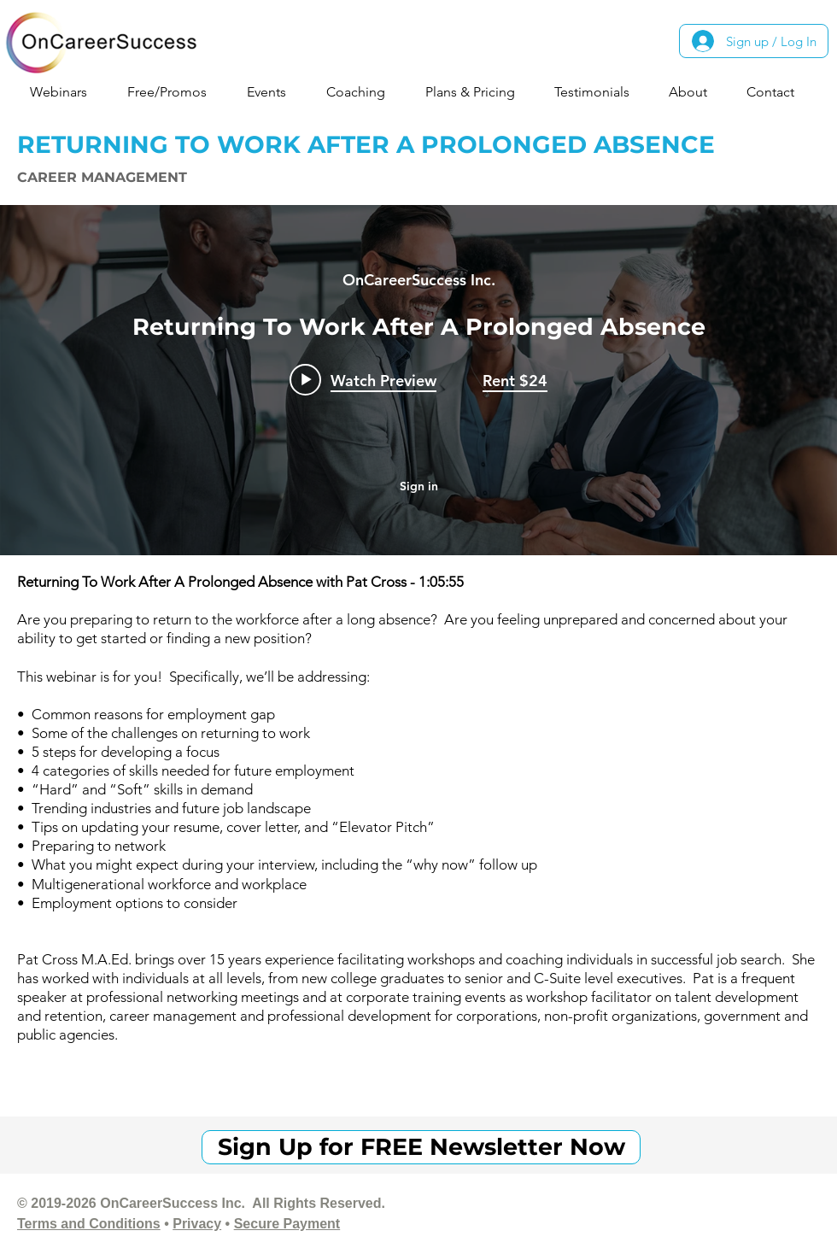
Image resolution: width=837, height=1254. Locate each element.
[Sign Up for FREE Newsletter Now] (421, 1147)
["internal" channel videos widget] (418, 380)
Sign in (419, 486)
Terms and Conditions (89, 1223)
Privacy (197, 1223)
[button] (65, 92)
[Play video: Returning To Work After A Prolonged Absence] (363, 379)
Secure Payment (287, 1223)
